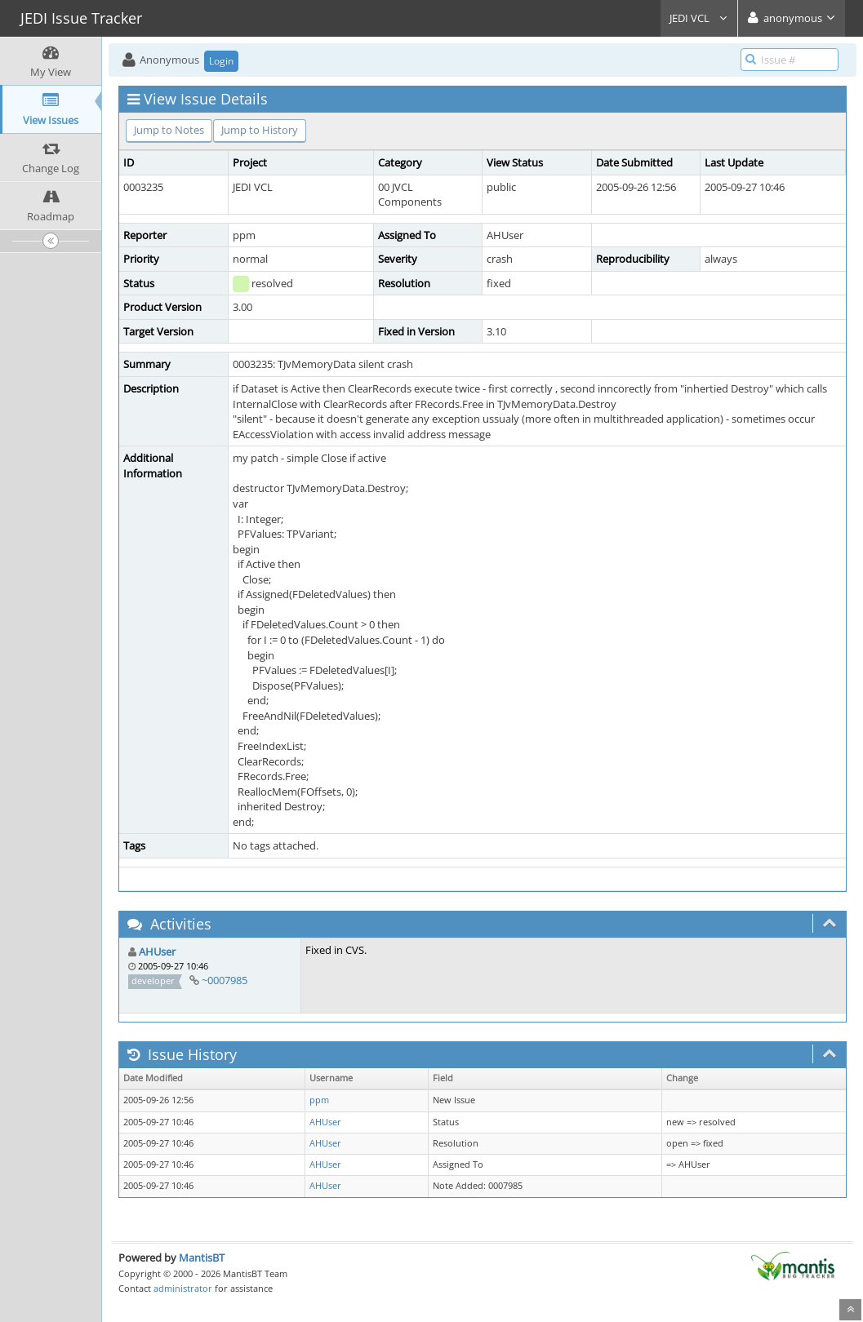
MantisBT (202, 1257)
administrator (182, 1288)
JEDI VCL (699, 18)
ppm (319, 1100)
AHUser (157, 951)
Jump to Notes (169, 129)
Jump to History (259, 129)
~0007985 (224, 980)
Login (221, 61)
